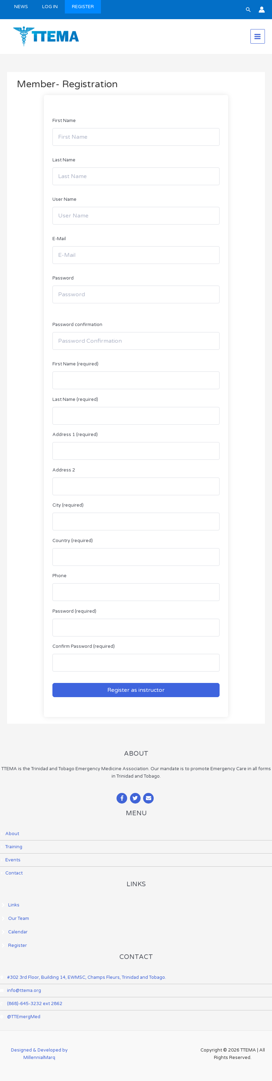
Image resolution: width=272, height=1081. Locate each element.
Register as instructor (136, 690)
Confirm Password (83, 646)
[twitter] (136, 798)
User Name (64, 199)
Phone (59, 576)
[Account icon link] (262, 9)
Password (63, 278)
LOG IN (50, 7)
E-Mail (59, 239)
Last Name (63, 160)
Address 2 (63, 470)
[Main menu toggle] (257, 36)
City (68, 505)
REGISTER (83, 7)
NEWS (21, 7)
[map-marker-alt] (83, 977)
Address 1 (75, 434)
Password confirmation (77, 324)
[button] (248, 9)
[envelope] (149, 798)
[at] (20, 1017)
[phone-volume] (31, 1003)
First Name (64, 120)
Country (72, 541)
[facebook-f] (123, 798)
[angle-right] (9, 834)
